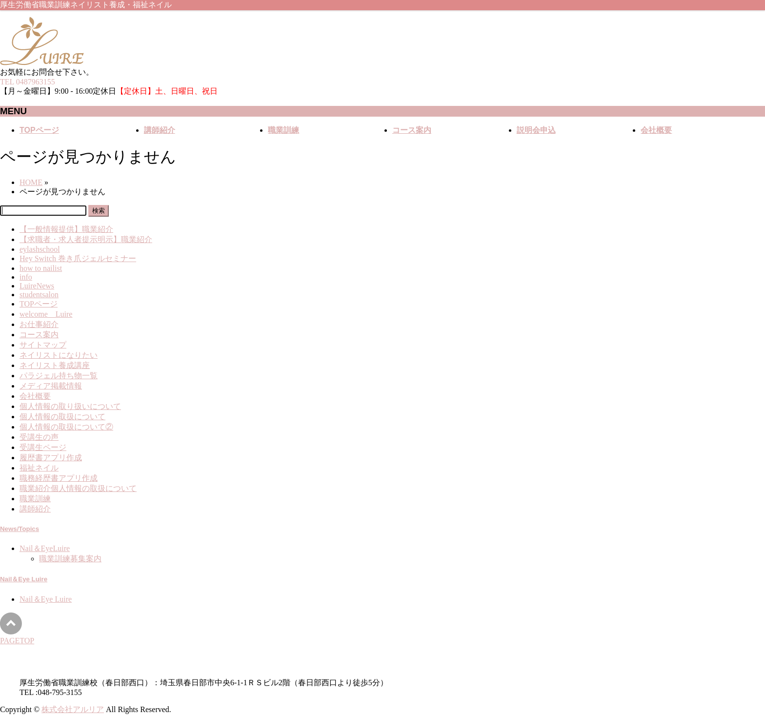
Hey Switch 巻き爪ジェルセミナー (78, 258)
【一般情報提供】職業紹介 (66, 229)
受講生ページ (43, 447)
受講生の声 (39, 437)
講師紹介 (35, 509)
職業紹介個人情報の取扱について (78, 488)
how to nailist (41, 268)
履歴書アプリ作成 (51, 457)
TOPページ (39, 304)
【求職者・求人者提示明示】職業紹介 (86, 239)
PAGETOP (17, 640)
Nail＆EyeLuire (45, 548)
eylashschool (40, 249)
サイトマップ (43, 345)
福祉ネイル (39, 468)
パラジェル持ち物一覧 (59, 375)
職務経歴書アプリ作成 (59, 478)
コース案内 (39, 334)
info (26, 277)
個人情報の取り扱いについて (70, 406)
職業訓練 (35, 498)
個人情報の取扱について (62, 416)
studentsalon (39, 294)
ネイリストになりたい (59, 355)
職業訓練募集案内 (70, 558)
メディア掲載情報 (51, 386)
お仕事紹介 (39, 324)
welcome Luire (46, 314)
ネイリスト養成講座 (55, 365)
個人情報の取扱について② (66, 427)
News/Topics (19, 528)
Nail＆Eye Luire (23, 579)
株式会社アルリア (72, 709)
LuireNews (37, 286)
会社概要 (35, 396)
